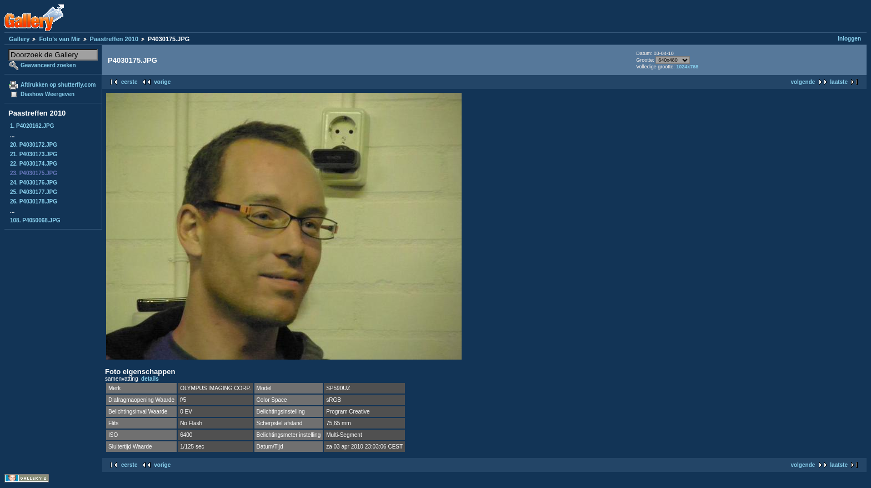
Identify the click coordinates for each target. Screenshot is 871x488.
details (150, 379)
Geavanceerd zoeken (48, 65)
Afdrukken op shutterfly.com (58, 85)
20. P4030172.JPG (33, 145)
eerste (129, 82)
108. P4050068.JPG (35, 220)
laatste (839, 82)
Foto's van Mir (59, 39)
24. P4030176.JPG (33, 183)
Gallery (19, 39)
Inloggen (849, 39)
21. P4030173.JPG (33, 154)
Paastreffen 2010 (114, 39)
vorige (162, 82)
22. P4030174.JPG (33, 164)
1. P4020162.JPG (32, 126)
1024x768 (687, 66)
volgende (802, 82)
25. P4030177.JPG (33, 192)
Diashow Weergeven (47, 94)
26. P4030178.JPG (33, 201)
